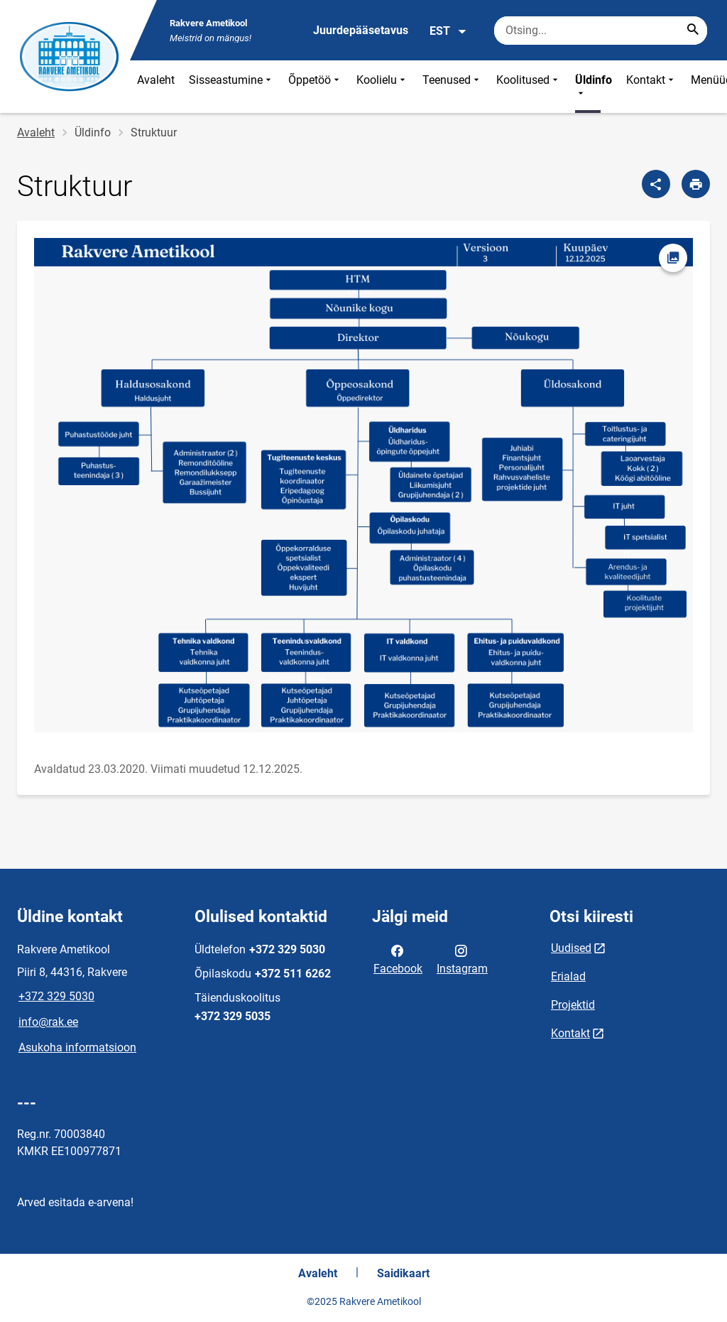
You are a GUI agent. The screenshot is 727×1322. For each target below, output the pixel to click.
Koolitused (528, 86)
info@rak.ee (48, 1022)
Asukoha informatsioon (77, 1047)
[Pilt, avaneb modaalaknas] (363, 485)
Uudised (571, 948)
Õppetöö (315, 86)
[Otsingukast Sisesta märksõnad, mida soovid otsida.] (600, 30)
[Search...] (693, 30)
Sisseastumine (231, 86)
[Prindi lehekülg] (696, 184)
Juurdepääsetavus (360, 30)
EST (448, 31)
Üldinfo (593, 86)
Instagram (462, 958)
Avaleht (156, 80)
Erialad (568, 976)
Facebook (397, 958)
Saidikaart (403, 1273)
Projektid (573, 1005)
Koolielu (382, 86)
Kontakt (651, 86)
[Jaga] (656, 184)
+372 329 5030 (56, 996)
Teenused (452, 86)
